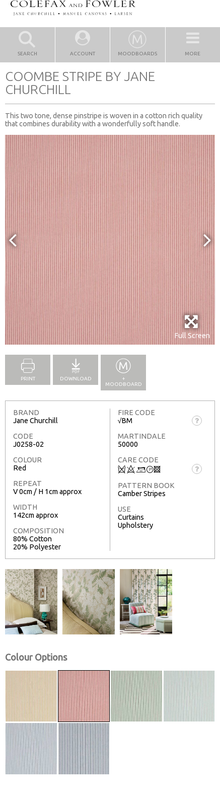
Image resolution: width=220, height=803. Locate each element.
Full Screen (192, 327)
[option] (110, 240)
